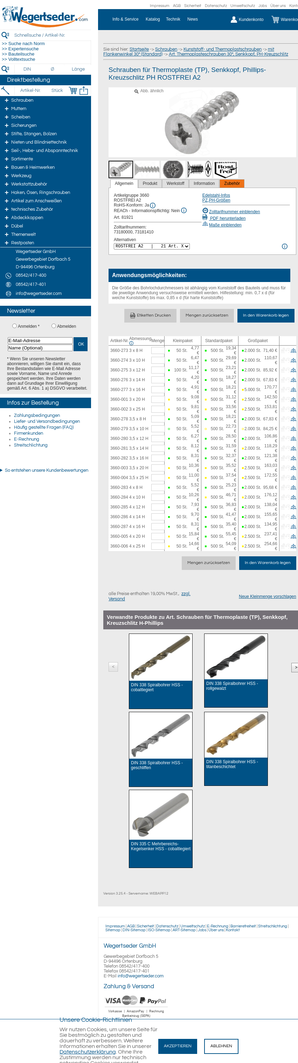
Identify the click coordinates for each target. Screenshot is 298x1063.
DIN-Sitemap (134, 930)
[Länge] (78, 69)
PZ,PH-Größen (216, 200)
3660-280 (119, 438)
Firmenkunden (28, 433)
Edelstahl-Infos (216, 195)
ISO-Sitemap (159, 930)
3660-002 (119, 409)
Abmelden (66, 326)
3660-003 (119, 467)
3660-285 (119, 507)
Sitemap (112, 930)
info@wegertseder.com (141, 976)
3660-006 (119, 546)
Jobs (262, 6)
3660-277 (119, 389)
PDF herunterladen (224, 218)
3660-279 (119, 428)
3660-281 (119, 448)
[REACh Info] (184, 210)
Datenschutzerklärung (88, 1052)
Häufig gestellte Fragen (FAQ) (44, 427)
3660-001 (119, 399)
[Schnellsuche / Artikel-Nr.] (52, 35)
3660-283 (119, 487)
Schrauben (166, 49)
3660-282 (119, 458)
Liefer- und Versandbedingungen (47, 421)
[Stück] (57, 90)
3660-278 (119, 419)
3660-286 (119, 516)
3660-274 (119, 360)
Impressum (159, 6)
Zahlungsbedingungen (37, 415)
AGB (177, 6)
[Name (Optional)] (40, 348)
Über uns (278, 6)
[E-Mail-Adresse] (40, 340)
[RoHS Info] (152, 205)
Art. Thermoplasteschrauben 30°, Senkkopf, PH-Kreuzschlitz (228, 54)
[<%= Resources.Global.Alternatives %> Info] (284, 246)
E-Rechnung (26, 439)
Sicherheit (192, 6)
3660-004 (119, 477)
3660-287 (119, 526)
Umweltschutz (242, 6)
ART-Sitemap (184, 930)
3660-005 (119, 536)
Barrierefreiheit (243, 926)
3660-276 (119, 379)
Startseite (139, 49)
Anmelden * (29, 326)
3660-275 (119, 370)
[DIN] (27, 69)
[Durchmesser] (52, 69)
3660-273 (119, 350)
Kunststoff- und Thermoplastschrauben (222, 49)
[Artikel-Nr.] (30, 90)
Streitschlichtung (31, 445)
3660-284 (119, 497)
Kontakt (233, 930)
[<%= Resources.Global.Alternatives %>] (152, 246)
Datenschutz (216, 6)
